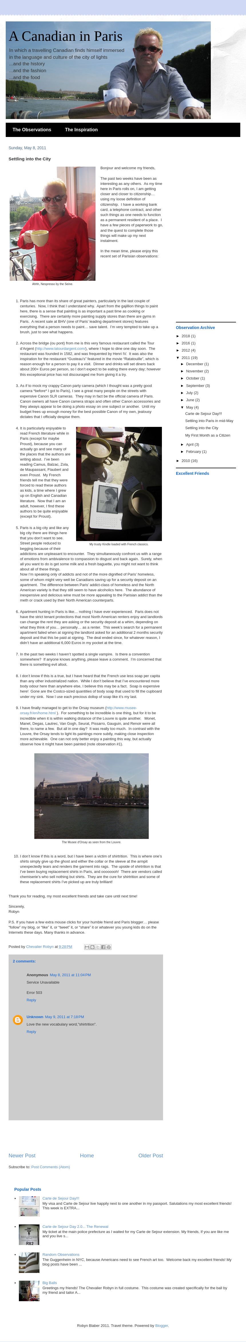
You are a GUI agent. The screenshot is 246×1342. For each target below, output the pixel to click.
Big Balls (49, 1283)
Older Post (150, 1156)
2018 (186, 336)
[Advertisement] (86, 1136)
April (190, 444)
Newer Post (22, 1156)
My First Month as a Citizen (207, 435)
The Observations (32, 129)
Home (87, 1156)
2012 (186, 350)
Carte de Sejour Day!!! (203, 413)
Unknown (35, 1017)
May (190, 407)
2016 (186, 343)
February (194, 451)
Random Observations (60, 1254)
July (190, 393)
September (195, 386)
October (193, 378)
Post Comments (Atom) (50, 1167)
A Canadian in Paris (66, 36)
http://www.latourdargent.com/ (60, 348)
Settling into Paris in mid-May (209, 421)
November (195, 371)
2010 (186, 461)
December (195, 364)
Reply (31, 1000)
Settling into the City (201, 428)
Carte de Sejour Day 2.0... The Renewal (75, 1226)
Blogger (161, 1325)
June (190, 400)
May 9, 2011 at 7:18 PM (64, 1017)
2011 (186, 358)
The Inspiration (81, 129)
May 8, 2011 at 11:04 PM (70, 975)
